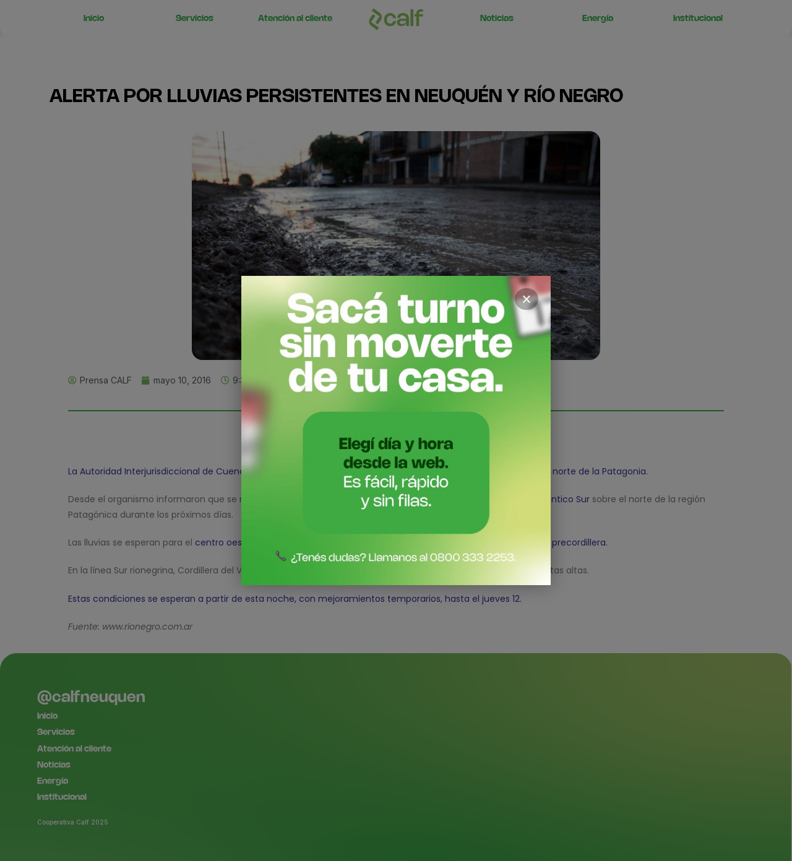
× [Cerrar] (527, 299)
